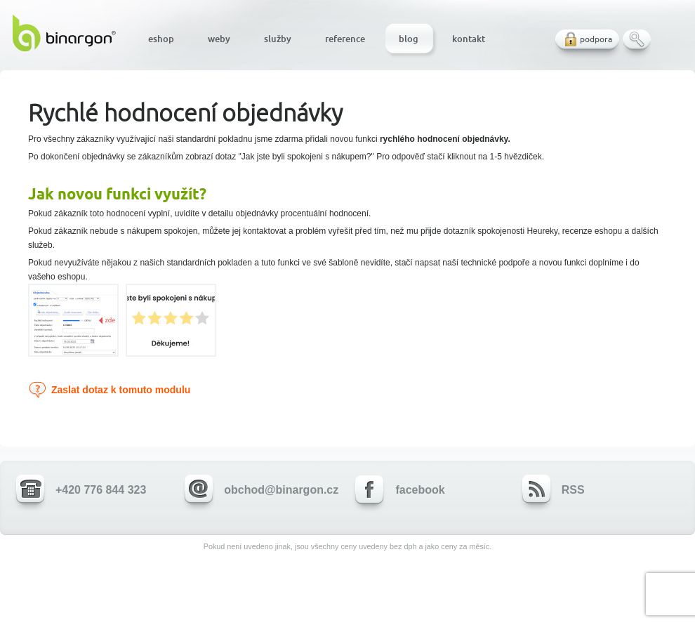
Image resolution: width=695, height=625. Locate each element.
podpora (596, 39)
